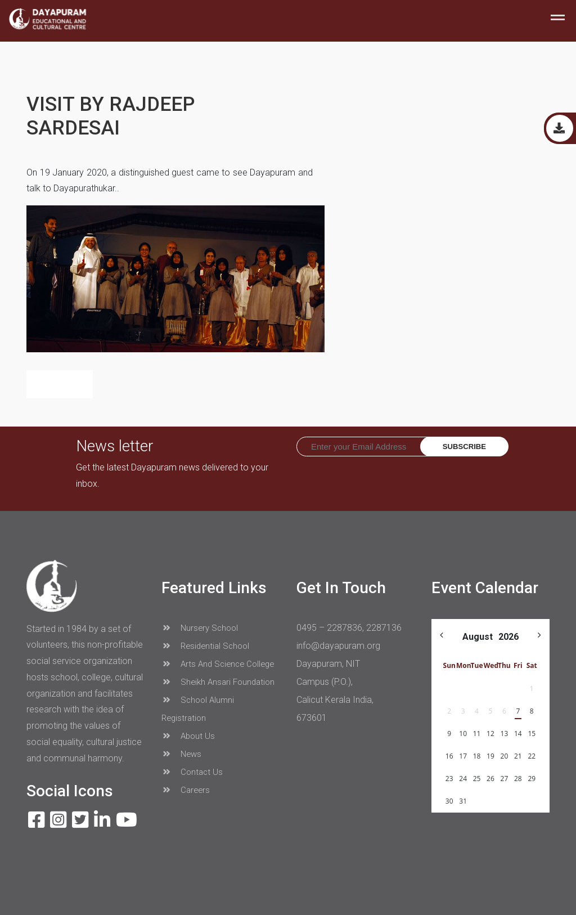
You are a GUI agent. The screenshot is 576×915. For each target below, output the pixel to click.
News (181, 754)
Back (59, 384)
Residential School (205, 646)
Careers (185, 790)
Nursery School (199, 628)
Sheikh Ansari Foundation (217, 682)
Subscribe (464, 446)
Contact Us (192, 772)
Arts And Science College (217, 664)
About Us (188, 736)
